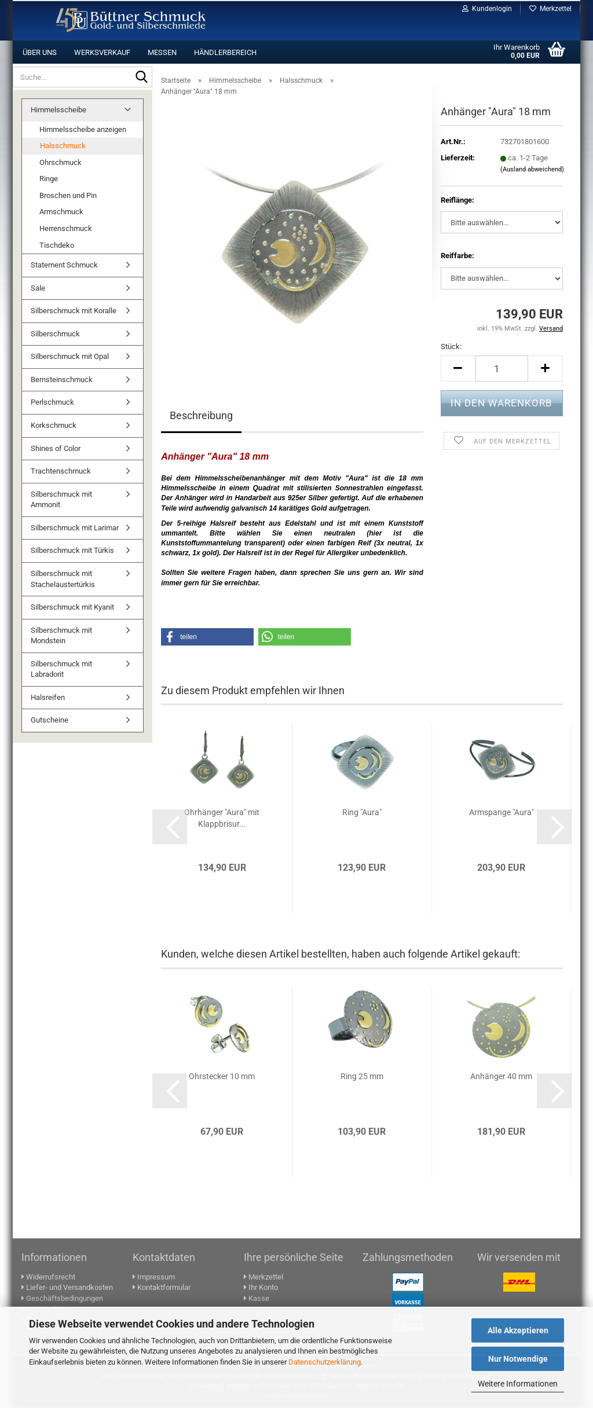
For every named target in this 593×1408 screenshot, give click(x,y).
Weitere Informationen (518, 1383)
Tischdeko (56, 246)
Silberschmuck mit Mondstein (61, 637)
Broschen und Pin (68, 196)
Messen (162, 52)
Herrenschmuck (65, 229)
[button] (458, 370)
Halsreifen (48, 698)
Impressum (154, 1278)
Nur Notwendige (518, 1358)
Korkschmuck (53, 426)
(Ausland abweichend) (532, 170)
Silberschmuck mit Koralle (73, 311)
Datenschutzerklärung (324, 1362)
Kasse (256, 1299)
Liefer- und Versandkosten (67, 1288)
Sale (38, 289)
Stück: (451, 347)
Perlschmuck (52, 403)
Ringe (48, 179)
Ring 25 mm (362, 1077)
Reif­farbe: (457, 256)
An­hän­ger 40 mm (501, 1077)
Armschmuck (61, 212)
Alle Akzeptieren (518, 1330)
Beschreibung (201, 416)
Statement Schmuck (64, 266)
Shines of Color (55, 449)
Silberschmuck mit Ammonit (61, 501)
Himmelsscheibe (58, 111)
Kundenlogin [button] (487, 9)
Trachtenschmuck (61, 472)
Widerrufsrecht (48, 1278)
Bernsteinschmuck (62, 380)
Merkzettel (550, 9)
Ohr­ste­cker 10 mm (222, 1077)
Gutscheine (49, 721)
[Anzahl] (501, 370)
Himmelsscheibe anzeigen (82, 130)
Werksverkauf (102, 52)
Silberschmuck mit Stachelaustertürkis (63, 580)
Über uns (40, 52)
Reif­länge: (457, 201)
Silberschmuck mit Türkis (72, 551)
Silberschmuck (55, 335)
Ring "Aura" (362, 813)
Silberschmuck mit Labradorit (61, 670)
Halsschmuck (63, 146)
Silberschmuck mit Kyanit (72, 608)
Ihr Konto (261, 1288)
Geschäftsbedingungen (62, 1299)
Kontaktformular (162, 1288)
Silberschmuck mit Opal (70, 357)
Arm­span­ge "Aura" (501, 813)
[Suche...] (141, 77)
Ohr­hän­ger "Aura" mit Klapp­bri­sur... (221, 819)
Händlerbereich (225, 52)
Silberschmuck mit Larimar (75, 529)
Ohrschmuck (60, 163)
